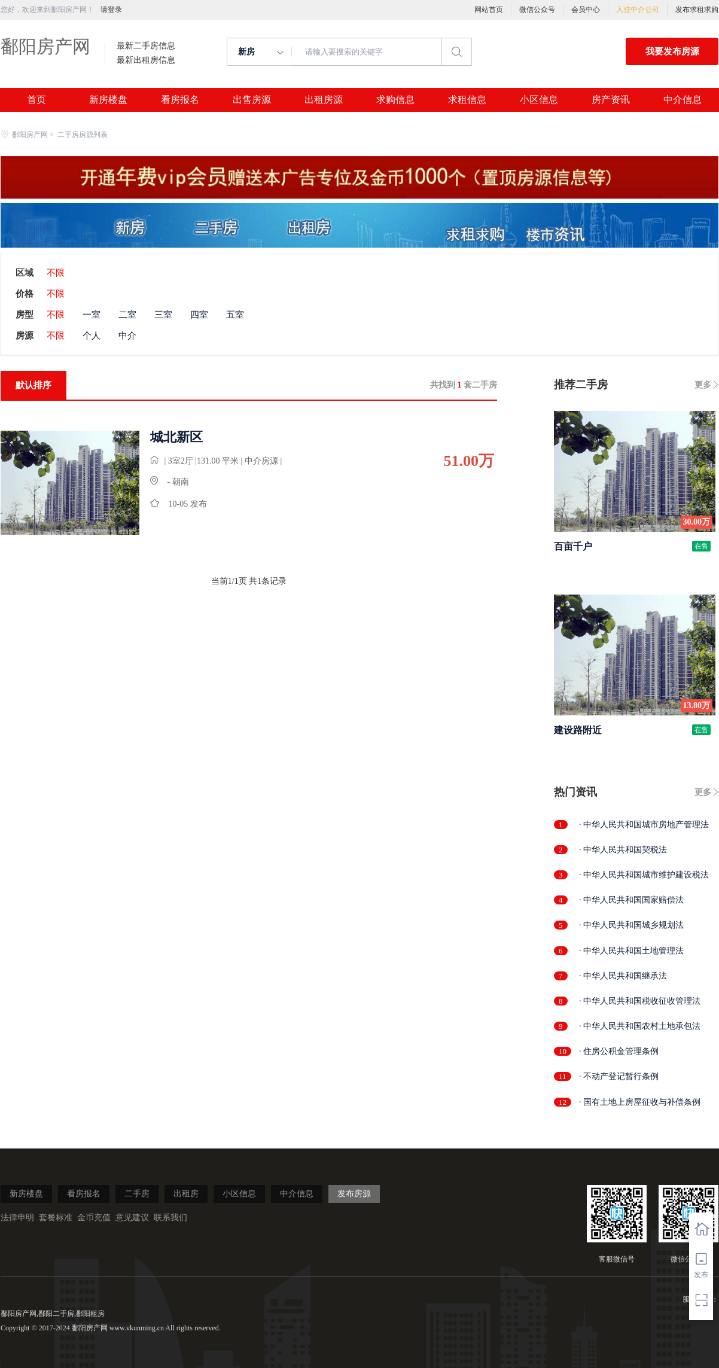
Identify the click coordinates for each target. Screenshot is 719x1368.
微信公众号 (537, 9)
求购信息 (395, 100)
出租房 (186, 1193)
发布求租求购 (696, 9)
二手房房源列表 (82, 134)
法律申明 (17, 1217)
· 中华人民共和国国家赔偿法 (631, 899)
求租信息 (467, 100)
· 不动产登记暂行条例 (619, 1076)
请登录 (111, 9)
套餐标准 (55, 1217)
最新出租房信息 (146, 60)
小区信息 (539, 100)
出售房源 (252, 100)
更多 (702, 384)
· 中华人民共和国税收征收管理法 (639, 1001)
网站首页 (488, 9)
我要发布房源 (672, 51)
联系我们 (170, 1217)
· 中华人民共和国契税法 (623, 849)
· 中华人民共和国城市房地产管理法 (644, 824)
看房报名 (180, 100)
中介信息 (682, 100)
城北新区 (176, 437)
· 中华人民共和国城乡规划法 (631, 925)
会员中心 (585, 9)
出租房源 (324, 100)
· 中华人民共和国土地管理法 (631, 950)
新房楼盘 (108, 100)
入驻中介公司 (637, 9)
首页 (36, 100)
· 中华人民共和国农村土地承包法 (639, 1026)
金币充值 (94, 1217)
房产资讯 (611, 100)
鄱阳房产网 (45, 46)
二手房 (137, 1193)
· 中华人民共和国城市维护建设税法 (644, 874)
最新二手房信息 (146, 46)
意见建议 (132, 1217)
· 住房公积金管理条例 (619, 1051)
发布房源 (354, 1193)
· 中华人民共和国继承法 (623, 975)
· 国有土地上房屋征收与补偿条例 (639, 1102)
